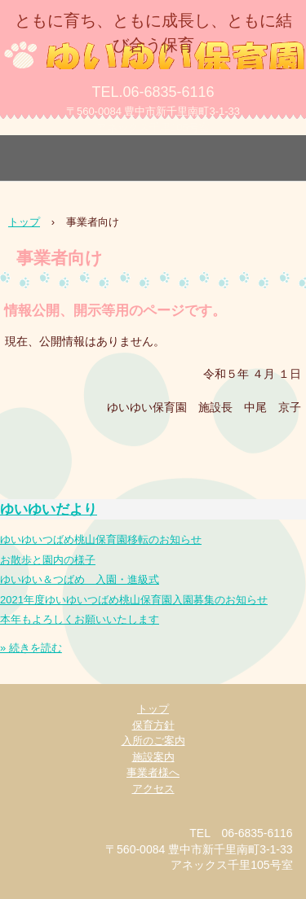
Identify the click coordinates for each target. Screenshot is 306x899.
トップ (153, 709)
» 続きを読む (31, 648)
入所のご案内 (153, 741)
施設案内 (153, 757)
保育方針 (153, 725)
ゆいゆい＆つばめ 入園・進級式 (79, 579)
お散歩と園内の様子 (47, 560)
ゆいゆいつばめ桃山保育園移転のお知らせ (101, 539)
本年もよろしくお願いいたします (79, 619)
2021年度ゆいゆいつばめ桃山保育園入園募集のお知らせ (134, 600)
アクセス (153, 789)
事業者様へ (153, 772)
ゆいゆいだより (48, 509)
